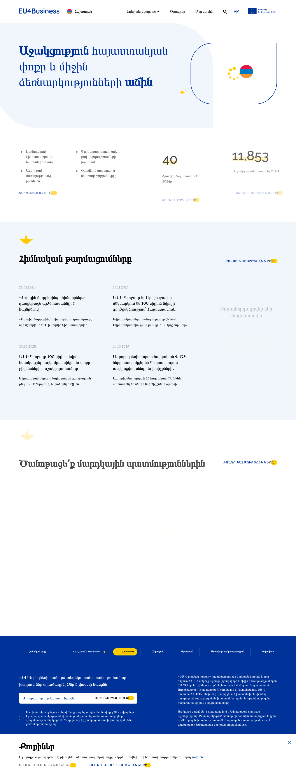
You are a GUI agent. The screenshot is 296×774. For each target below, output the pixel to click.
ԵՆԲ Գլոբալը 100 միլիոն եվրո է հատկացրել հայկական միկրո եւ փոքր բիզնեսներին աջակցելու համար (54, 362)
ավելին (197, 757)
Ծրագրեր (177, 11)
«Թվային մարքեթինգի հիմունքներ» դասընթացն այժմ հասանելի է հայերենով (52, 303)
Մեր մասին (204, 11)
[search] (225, 11)
